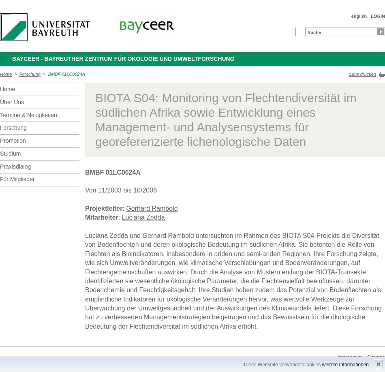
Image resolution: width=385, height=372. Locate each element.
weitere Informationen (345, 365)
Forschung (30, 74)
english (359, 16)
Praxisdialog (15, 166)
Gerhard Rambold (152, 208)
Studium (10, 153)
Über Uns (12, 102)
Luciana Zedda (143, 217)
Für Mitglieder (17, 179)
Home (6, 74)
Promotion (13, 140)
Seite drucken (362, 74)
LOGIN (378, 16)
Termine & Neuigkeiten (28, 115)
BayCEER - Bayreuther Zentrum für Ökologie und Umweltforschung (123, 59)
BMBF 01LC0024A (67, 74)
